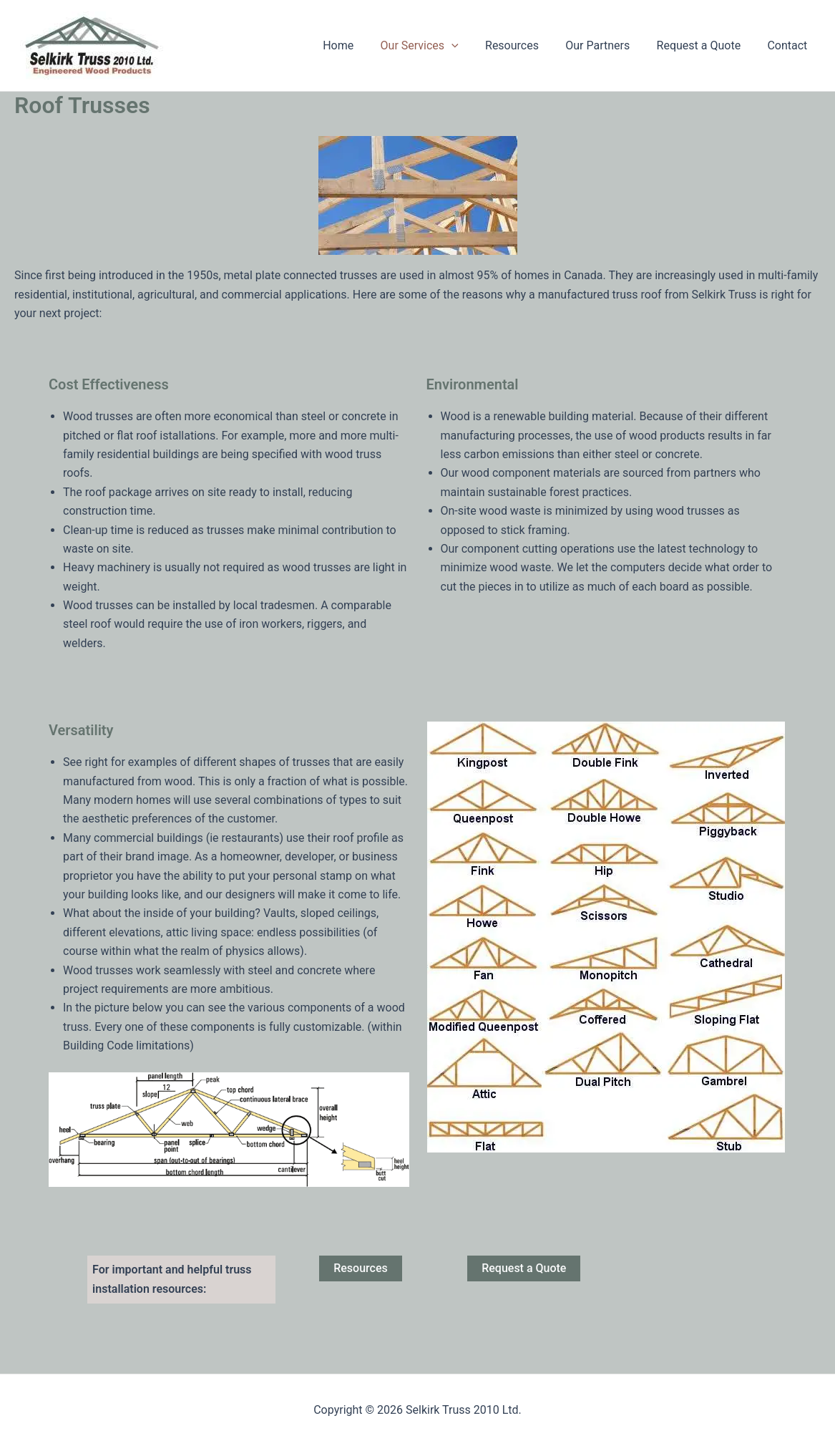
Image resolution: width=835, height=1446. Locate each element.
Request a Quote (705, 45)
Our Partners (607, 45)
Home (358, 45)
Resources (525, 45)
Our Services (436, 45)
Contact (789, 45)
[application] (469, 45)
